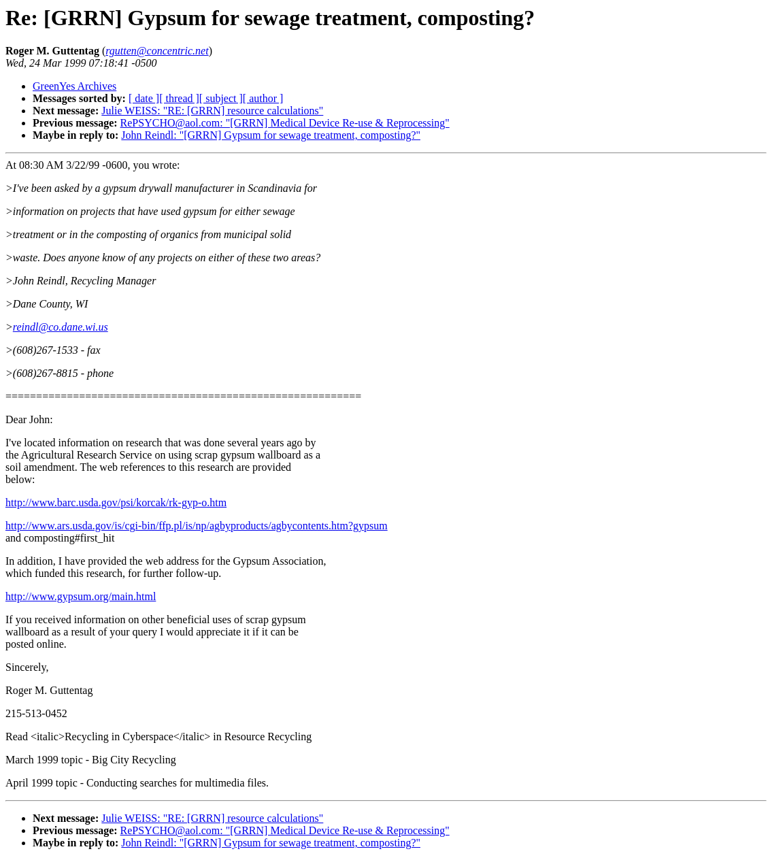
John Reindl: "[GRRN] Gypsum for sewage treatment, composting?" (270, 135)
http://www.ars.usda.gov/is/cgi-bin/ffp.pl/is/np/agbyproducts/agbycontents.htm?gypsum (196, 525)
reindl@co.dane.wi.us (60, 327)
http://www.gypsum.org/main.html (80, 596)
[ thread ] (179, 98)
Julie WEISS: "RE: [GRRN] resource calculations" (212, 110)
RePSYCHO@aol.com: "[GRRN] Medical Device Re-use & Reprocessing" (285, 123)
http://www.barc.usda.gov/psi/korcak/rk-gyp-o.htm (115, 502)
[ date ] (144, 98)
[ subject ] (221, 98)
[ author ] (263, 98)
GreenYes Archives (74, 86)
